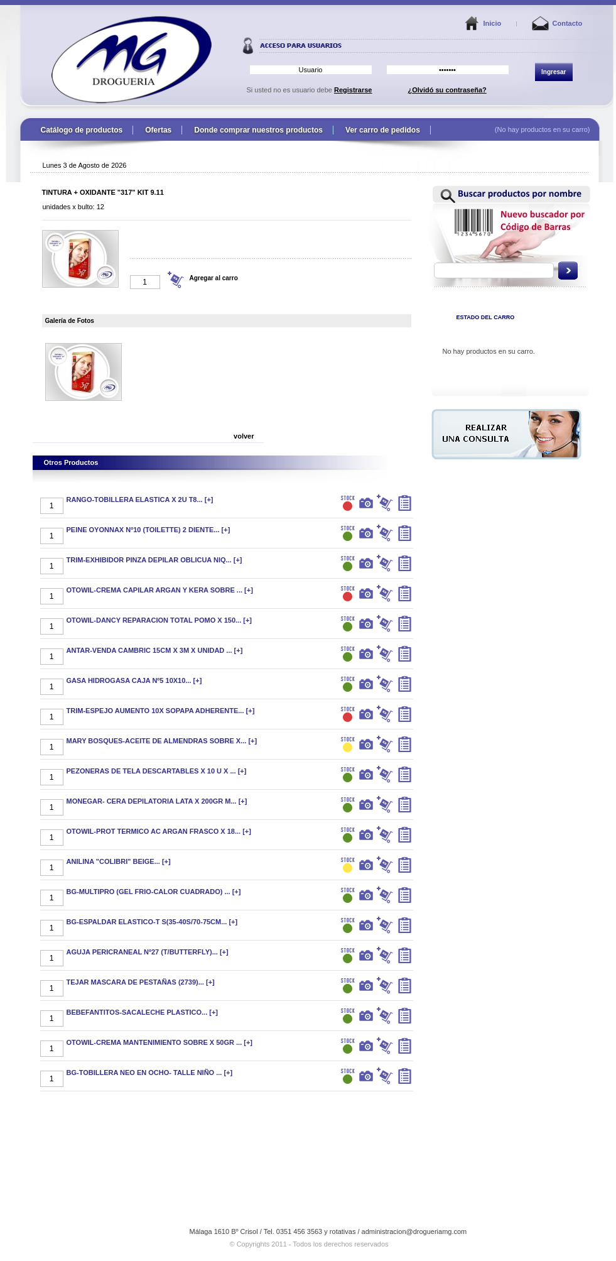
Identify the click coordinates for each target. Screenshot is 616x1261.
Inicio (493, 23)
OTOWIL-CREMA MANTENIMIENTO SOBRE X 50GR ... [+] (160, 1042)
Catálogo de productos (82, 130)
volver (244, 436)
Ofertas (158, 130)
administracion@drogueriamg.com (414, 1231)
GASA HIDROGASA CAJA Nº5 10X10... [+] (134, 680)
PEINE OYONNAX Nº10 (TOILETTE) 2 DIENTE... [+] (148, 529)
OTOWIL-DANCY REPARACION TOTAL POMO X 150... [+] (159, 620)
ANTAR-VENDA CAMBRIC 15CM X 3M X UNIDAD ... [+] (155, 650)
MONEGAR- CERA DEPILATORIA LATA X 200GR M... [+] (157, 801)
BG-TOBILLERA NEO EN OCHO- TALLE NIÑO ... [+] (150, 1072)
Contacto (568, 23)
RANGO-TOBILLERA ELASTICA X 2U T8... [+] (140, 499)
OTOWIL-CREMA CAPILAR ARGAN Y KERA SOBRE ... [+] (160, 590)
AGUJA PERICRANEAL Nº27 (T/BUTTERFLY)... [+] (148, 952)
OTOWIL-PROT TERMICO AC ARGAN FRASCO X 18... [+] (159, 831)
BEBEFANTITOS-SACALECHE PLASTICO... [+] (143, 1012)
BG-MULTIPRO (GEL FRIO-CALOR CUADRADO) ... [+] (154, 891)
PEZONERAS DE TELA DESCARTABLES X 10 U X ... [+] (157, 771)
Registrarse (353, 90)
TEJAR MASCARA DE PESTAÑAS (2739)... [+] (141, 982)
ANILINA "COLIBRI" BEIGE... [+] (119, 861)
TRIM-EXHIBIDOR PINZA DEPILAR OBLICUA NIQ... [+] (154, 560)
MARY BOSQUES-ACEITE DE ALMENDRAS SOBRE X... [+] (162, 741)
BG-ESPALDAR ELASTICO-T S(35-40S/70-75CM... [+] (152, 921)
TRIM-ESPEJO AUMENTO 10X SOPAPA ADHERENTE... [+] (161, 710)
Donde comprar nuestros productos (258, 130)
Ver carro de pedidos (382, 130)
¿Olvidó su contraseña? (447, 90)
